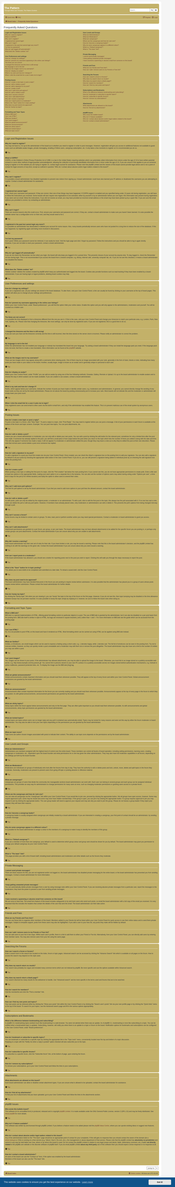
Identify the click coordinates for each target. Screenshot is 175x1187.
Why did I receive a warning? (14, 99)
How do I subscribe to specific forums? (95, 96)
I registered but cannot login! (14, 41)
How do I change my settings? (15, 58)
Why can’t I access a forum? (14, 94)
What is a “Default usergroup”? (93, 47)
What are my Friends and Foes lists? (95, 67)
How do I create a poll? (12, 88)
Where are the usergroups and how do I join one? (99, 41)
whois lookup (9, 1140)
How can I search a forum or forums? (95, 77)
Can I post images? (11, 120)
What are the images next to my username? (19, 69)
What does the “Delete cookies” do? (17, 51)
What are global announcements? (16, 122)
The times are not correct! (13, 62)
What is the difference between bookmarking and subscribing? (103, 92)
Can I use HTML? (11, 116)
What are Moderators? (90, 37)
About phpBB (10, 1114)
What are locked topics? (13, 128)
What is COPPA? (10, 37)
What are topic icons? (12, 131)
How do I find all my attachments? (94, 107)
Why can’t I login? (11, 43)
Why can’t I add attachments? (15, 96)
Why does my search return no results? (96, 79)
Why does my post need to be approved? (18, 105)
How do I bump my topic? (13, 107)
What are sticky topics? (12, 126)
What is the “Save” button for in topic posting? (20, 103)
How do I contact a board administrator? (96, 121)
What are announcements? (14, 124)
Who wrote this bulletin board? (93, 114)
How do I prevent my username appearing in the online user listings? (27, 60)
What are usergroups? (90, 39)
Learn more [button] (87, 1182)
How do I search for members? (93, 83)
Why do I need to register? (14, 35)
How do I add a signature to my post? (17, 86)
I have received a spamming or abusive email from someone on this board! (107, 60)
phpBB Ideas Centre (102, 1126)
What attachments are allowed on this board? (98, 105)
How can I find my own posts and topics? (96, 85)
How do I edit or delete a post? (15, 84)
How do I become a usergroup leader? (95, 43)
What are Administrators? (91, 35)
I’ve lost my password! (12, 47)
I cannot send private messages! (93, 56)
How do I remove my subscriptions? (94, 98)
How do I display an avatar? (14, 71)
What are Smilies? (11, 118)
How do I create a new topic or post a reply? (19, 82)
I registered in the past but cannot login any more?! (22, 45)
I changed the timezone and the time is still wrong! (21, 64)
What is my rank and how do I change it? (18, 73)
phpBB (71, 348)
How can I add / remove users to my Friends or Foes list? (102, 69)
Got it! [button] (160, 1182)
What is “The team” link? (91, 49)
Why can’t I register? (12, 39)
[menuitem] (18, 17)
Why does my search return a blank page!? (97, 81)
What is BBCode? (11, 114)
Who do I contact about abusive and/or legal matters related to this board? (107, 119)
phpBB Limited (65, 1111)
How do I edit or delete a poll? (15, 92)
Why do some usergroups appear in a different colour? (101, 45)
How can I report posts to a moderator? (18, 101)
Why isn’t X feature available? (92, 117)
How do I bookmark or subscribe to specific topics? (99, 94)
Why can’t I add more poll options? (16, 90)
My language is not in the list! (14, 67)
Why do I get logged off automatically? (17, 49)
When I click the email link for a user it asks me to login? (23, 75)
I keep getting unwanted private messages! (97, 58)
